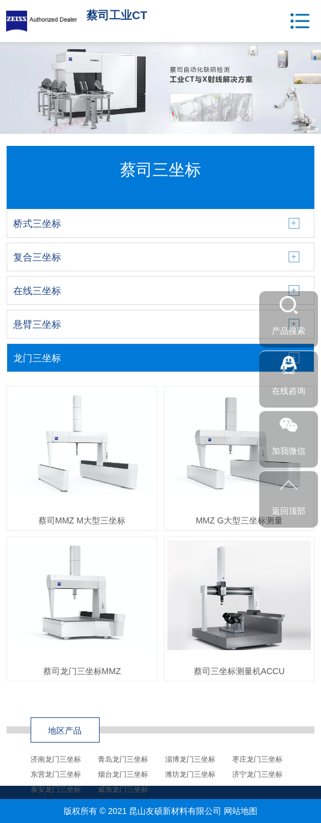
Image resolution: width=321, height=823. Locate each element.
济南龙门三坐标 (56, 759)
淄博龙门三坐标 (190, 759)
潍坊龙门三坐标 (190, 774)
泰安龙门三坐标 (56, 789)
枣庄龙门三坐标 (257, 759)
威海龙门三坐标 (123, 789)
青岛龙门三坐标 (123, 759)
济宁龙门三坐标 (257, 774)
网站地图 (240, 811)
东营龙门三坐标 (56, 774)
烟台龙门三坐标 (123, 774)
